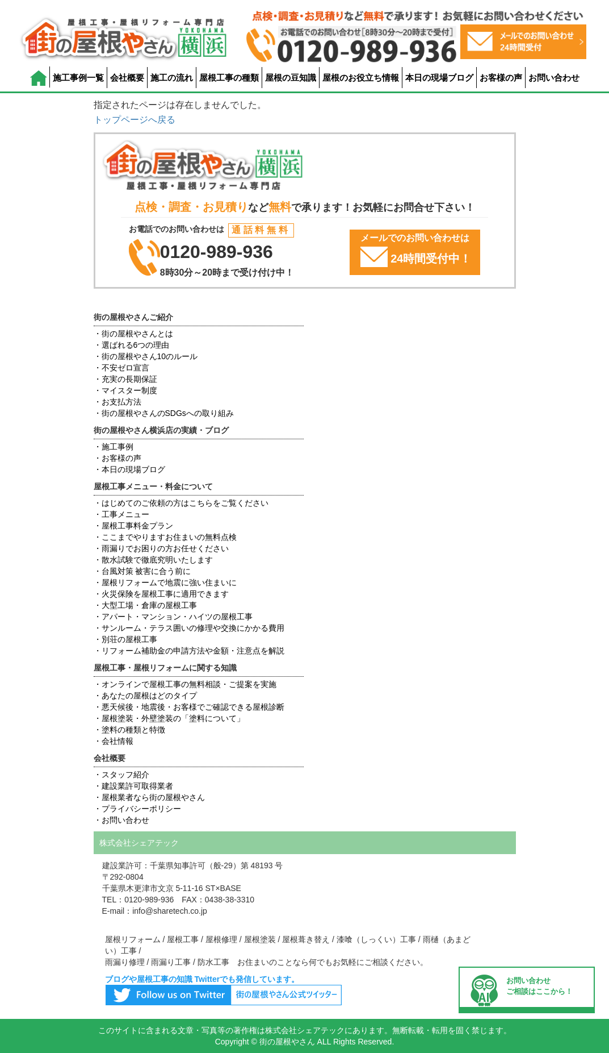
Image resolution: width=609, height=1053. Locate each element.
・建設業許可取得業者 (133, 785)
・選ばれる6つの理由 (132, 344)
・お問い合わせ (121, 820)
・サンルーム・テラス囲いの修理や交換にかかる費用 (189, 627)
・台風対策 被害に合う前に (142, 571)
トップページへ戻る (134, 119)
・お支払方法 (117, 401)
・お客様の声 (117, 458)
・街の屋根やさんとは (133, 333)
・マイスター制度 (125, 390)
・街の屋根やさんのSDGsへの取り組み (164, 413)
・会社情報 (113, 741)
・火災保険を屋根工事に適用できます (161, 593)
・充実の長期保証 (125, 379)
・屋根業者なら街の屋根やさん (149, 797)
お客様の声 (501, 77)
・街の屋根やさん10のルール (146, 356)
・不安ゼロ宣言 (121, 367)
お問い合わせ (553, 77)
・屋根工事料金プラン (133, 525)
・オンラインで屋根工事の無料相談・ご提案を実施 (185, 684)
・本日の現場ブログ (129, 469)
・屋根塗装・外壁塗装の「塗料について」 (169, 718)
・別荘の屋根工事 (125, 639)
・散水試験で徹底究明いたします (153, 559)
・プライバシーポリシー (137, 808)
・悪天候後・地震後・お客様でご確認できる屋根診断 (189, 706)
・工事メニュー (121, 514)
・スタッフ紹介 (121, 774)
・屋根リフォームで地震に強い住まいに (165, 582)
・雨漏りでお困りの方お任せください (161, 548)
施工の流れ (171, 77)
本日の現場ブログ (439, 77)
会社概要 (127, 77)
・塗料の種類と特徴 (129, 729)
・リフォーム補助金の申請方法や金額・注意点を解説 (189, 650)
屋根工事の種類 (229, 77)
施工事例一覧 (78, 77)
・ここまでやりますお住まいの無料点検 (165, 537)
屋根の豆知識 (290, 77)
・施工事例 (113, 446)
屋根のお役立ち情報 (360, 77)
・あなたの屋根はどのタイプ (145, 695)
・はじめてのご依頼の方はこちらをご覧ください (181, 502)
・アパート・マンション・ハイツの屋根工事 (173, 616)
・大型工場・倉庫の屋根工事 (145, 605)
